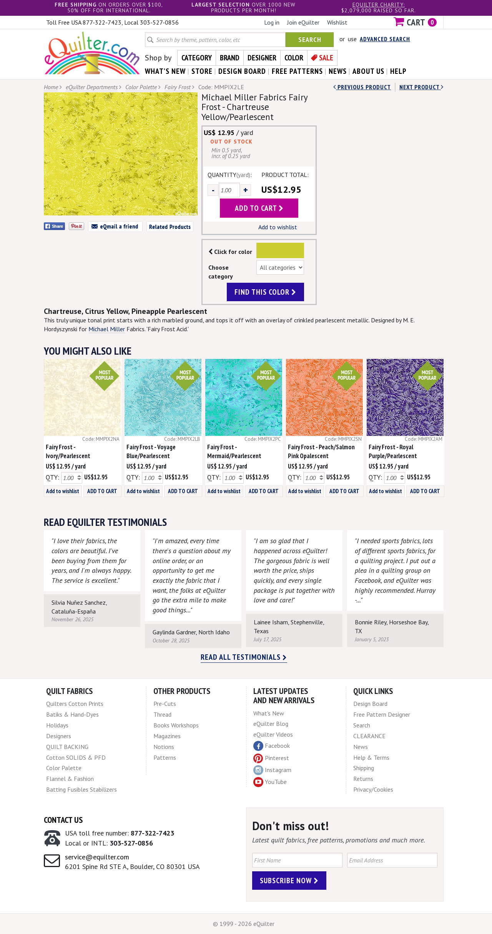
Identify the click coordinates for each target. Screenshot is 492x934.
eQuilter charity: (378, 4)
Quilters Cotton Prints (74, 703)
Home (51, 87)
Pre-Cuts (164, 703)
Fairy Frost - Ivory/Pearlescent (68, 451)
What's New (268, 713)
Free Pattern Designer (381, 714)
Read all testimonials (244, 657)
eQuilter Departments (92, 87)
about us (368, 71)
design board (242, 71)
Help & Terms (371, 757)
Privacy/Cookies (373, 789)
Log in (271, 22)
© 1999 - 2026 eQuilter (243, 923)
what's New (165, 71)
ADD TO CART (102, 491)
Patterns (164, 757)
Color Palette (141, 87)
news (338, 71)
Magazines (167, 736)
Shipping (363, 768)
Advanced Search (385, 39)
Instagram (272, 770)
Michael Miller (106, 329)
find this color (265, 292)
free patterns (297, 71)
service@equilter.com (97, 856)
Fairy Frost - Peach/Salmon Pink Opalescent (321, 451)
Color (293, 58)
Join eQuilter (303, 22)
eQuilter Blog (270, 723)
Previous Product (362, 87)
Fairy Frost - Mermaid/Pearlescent (234, 451)
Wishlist (337, 22)
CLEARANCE (369, 736)
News (360, 747)
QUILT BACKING (67, 747)
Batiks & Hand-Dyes (72, 714)
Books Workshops (176, 725)
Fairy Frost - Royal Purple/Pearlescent (393, 451)
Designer (262, 58)
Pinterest (271, 758)
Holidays (57, 725)
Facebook (271, 746)
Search (309, 39)
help (398, 71)
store (202, 71)
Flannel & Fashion (70, 778)
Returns (363, 778)
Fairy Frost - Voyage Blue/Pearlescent (151, 451)
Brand (229, 58)
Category (196, 58)
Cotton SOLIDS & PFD (76, 757)
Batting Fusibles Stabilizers (81, 789)
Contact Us (63, 819)
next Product (421, 87)
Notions (163, 747)
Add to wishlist (277, 227)
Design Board (370, 703)
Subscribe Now (289, 881)
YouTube (270, 782)
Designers (58, 736)
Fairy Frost (178, 87)
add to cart (259, 208)
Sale (326, 58)
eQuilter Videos (273, 734)
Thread (162, 714)
